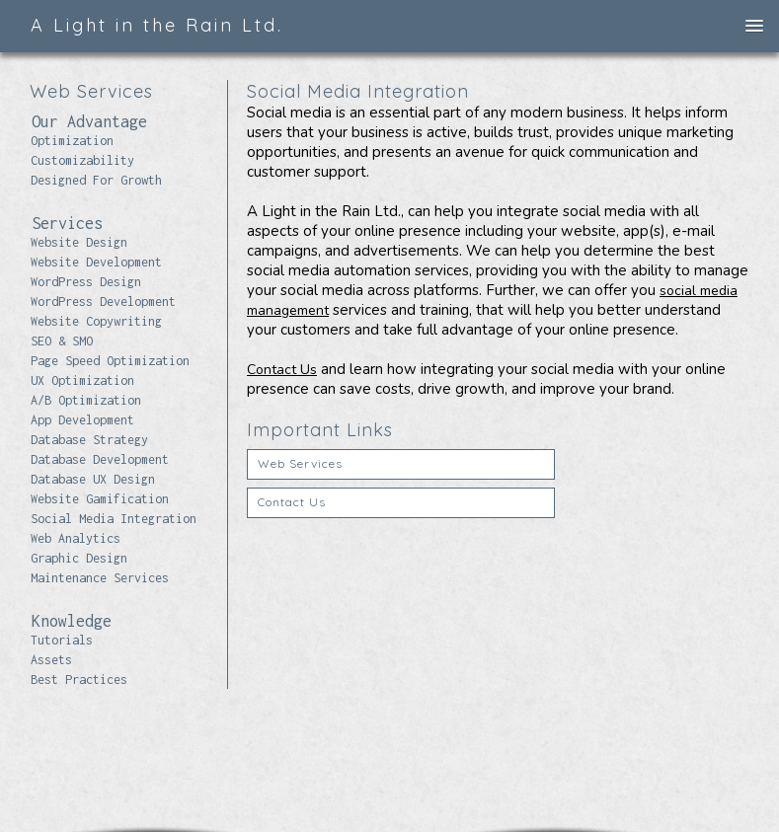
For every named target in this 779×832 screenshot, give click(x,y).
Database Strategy (89, 439)
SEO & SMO (62, 341)
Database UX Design (93, 479)
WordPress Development (103, 301)
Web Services (300, 463)
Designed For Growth (96, 180)
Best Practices (79, 679)
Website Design (79, 242)
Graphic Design (79, 558)
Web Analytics (75, 538)
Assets (51, 659)
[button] (754, 26)
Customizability (82, 160)
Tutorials (62, 640)
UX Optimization (82, 380)
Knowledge (72, 621)
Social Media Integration (113, 518)
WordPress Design (86, 281)
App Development (82, 420)
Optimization (72, 140)
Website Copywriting (96, 321)
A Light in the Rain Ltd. (157, 25)
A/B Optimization (86, 400)
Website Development (96, 262)
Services (67, 223)
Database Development (100, 459)
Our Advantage (89, 121)
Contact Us (282, 369)
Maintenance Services (100, 577)
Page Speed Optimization (110, 360)
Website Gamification (100, 499)
